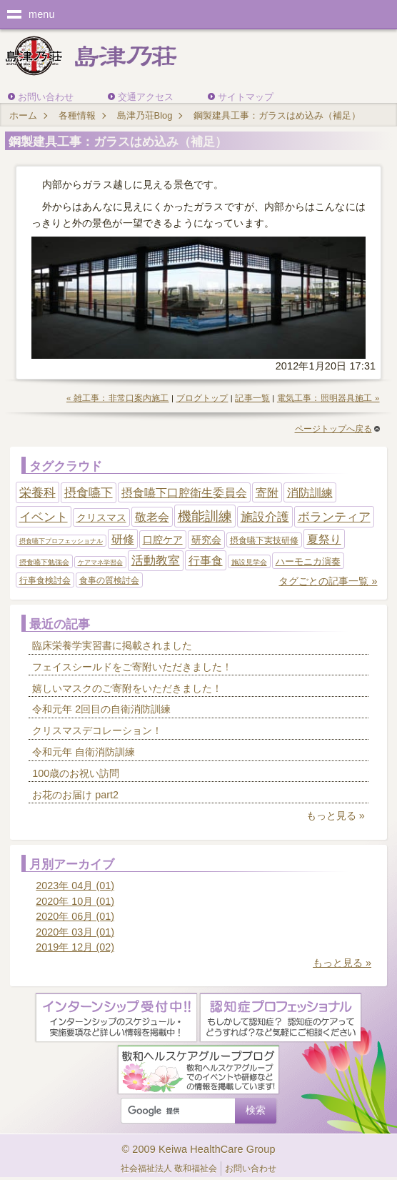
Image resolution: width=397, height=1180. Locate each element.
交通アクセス (146, 96)
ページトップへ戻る (337, 429)
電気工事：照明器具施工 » (328, 398)
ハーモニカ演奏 (308, 561)
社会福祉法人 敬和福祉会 (169, 1169)
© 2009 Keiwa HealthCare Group (198, 1149)
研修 (122, 539)
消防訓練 (310, 493)
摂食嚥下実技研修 (264, 540)
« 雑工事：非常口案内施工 (117, 398)
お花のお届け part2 (75, 794)
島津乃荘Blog (145, 115)
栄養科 (37, 492)
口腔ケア (163, 539)
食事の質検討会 (109, 580)
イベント (43, 517)
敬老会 (152, 517)
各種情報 (77, 115)
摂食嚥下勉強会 (44, 562)
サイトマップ (245, 96)
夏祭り (324, 539)
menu (42, 14)
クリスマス (101, 517)
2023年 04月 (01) (75, 885)
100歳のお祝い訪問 (75, 773)
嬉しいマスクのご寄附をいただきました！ (127, 688)
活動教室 (155, 560)
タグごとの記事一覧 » (327, 581)
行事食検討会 (45, 580)
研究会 (206, 539)
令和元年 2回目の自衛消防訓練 (101, 709)
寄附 (267, 493)
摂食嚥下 (88, 493)
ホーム (23, 115)
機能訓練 (205, 516)
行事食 (206, 561)
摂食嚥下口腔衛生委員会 (184, 493)
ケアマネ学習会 (100, 562)
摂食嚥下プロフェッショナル (61, 541)
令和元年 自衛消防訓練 (83, 752)
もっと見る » (335, 815)
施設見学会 (249, 562)
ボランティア (334, 517)
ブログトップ (202, 398)
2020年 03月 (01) (75, 932)
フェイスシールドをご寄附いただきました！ (132, 667)
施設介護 (265, 517)
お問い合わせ (46, 96)
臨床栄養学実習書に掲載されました (112, 645)
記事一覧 (252, 398)
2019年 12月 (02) (75, 947)
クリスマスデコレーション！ (97, 730)
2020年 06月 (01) (75, 916)
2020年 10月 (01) (75, 901)
